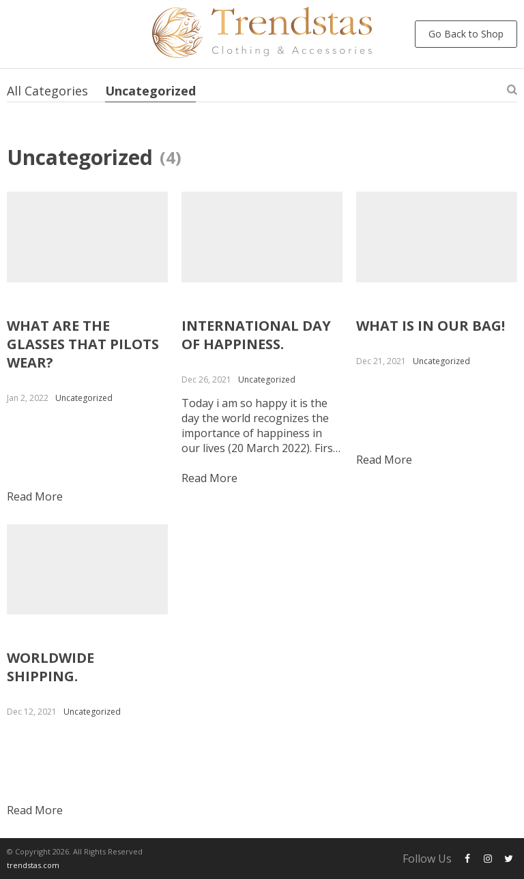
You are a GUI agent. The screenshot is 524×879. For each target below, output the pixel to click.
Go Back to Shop (466, 33)
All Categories (47, 91)
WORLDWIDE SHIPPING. (50, 667)
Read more (35, 496)
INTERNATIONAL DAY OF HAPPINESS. (256, 334)
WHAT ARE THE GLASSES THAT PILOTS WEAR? (83, 344)
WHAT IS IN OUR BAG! (430, 325)
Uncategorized (150, 91)
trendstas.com (33, 865)
